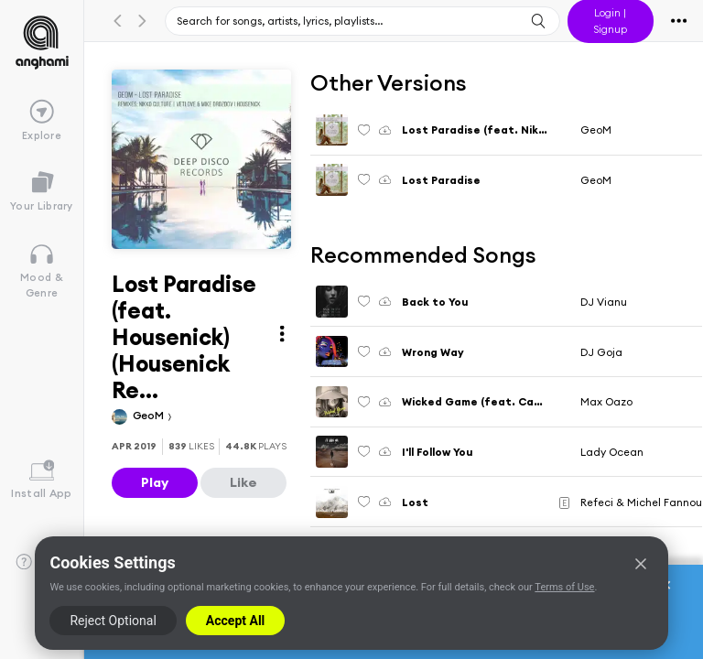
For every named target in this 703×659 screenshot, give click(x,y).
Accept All (235, 620)
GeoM (150, 415)
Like (243, 482)
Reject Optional (113, 620)
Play (154, 482)
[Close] (641, 564)
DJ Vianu (603, 301)
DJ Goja (601, 352)
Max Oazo (606, 401)
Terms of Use (564, 587)
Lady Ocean (612, 452)
